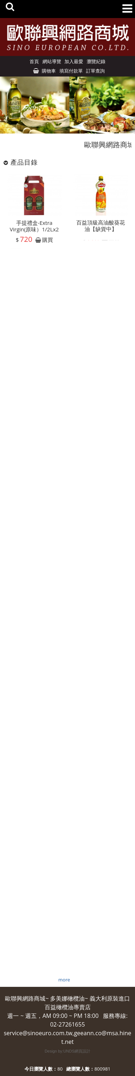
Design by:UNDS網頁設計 (67, 1051)
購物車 (49, 70)
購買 (47, 242)
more (64, 979)
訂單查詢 (95, 70)
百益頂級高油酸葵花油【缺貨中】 (100, 227)
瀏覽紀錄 (96, 61)
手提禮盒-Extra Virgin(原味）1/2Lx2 (34, 227)
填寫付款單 (71, 70)
